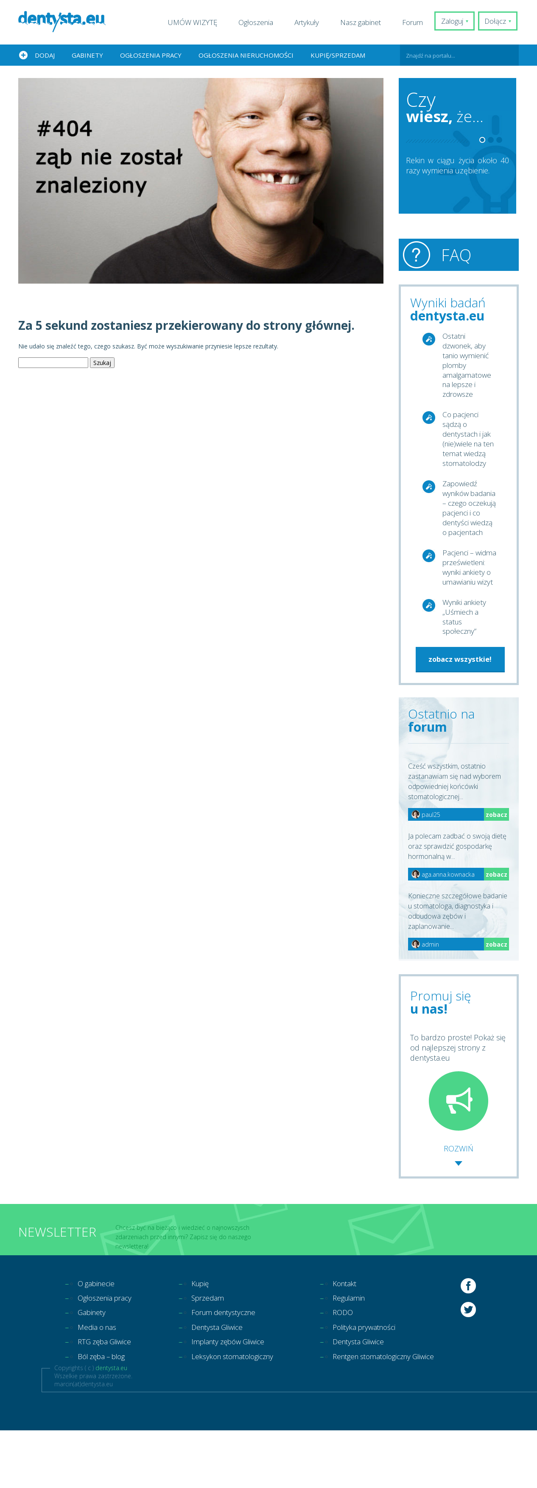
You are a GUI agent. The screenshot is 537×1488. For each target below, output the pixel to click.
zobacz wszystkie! (460, 712)
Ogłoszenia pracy (151, 55)
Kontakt (359, 1337)
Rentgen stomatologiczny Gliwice (402, 1414)
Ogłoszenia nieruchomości (246, 55)
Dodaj (45, 55)
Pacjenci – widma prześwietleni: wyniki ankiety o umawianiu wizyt (468, 607)
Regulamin (364, 1353)
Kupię (205, 1337)
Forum (415, 22)
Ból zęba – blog (104, 1414)
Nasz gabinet (363, 22)
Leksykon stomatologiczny (241, 1414)
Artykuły (309, 22)
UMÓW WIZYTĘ (195, 22)
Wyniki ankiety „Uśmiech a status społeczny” (465, 669)
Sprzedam (213, 1353)
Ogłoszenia (258, 22)
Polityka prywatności (380, 1383)
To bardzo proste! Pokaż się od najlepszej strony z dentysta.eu (458, 1135)
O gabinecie (97, 1337)
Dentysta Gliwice (224, 1383)
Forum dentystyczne (231, 1368)
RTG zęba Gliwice (107, 1398)
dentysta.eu (111, 1425)
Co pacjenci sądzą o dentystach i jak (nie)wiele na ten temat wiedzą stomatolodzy (468, 449)
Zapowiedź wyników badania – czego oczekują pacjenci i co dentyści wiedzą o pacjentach (469, 530)
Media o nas (99, 1383)
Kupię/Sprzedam (337, 55)
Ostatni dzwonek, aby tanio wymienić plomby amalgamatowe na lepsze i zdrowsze (468, 367)
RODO (357, 1368)
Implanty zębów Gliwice (236, 1398)
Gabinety (87, 55)
